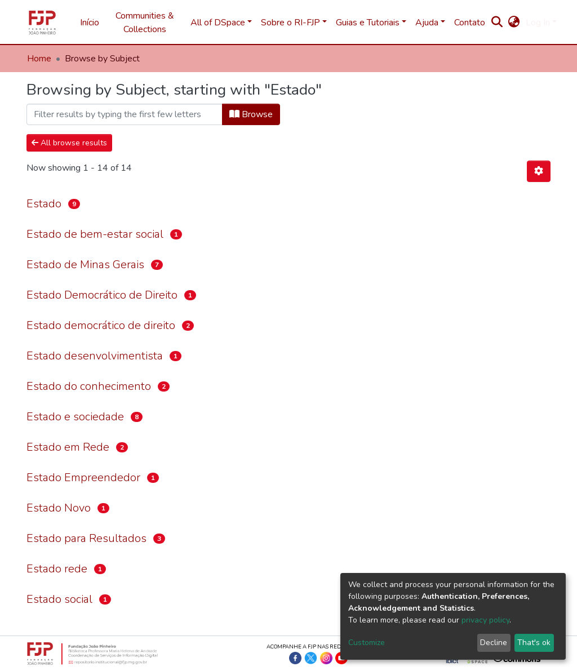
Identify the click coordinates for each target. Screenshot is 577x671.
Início (89, 22)
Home (39, 58)
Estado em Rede (67, 447)
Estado (43, 203)
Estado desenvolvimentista (94, 355)
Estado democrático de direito (100, 325)
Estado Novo (58, 508)
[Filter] (124, 114)
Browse (251, 114)
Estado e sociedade (75, 416)
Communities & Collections (145, 22)
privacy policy (485, 620)
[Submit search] (497, 22)
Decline (493, 642)
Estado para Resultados (86, 538)
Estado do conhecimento (88, 386)
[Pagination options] (539, 171)
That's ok (534, 642)
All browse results (69, 142)
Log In (538, 22)
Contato (469, 22)
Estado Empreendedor (83, 477)
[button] (514, 22)
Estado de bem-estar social (94, 234)
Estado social (59, 599)
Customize (366, 642)
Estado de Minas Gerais (85, 264)
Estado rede (56, 568)
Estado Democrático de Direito (101, 295)
